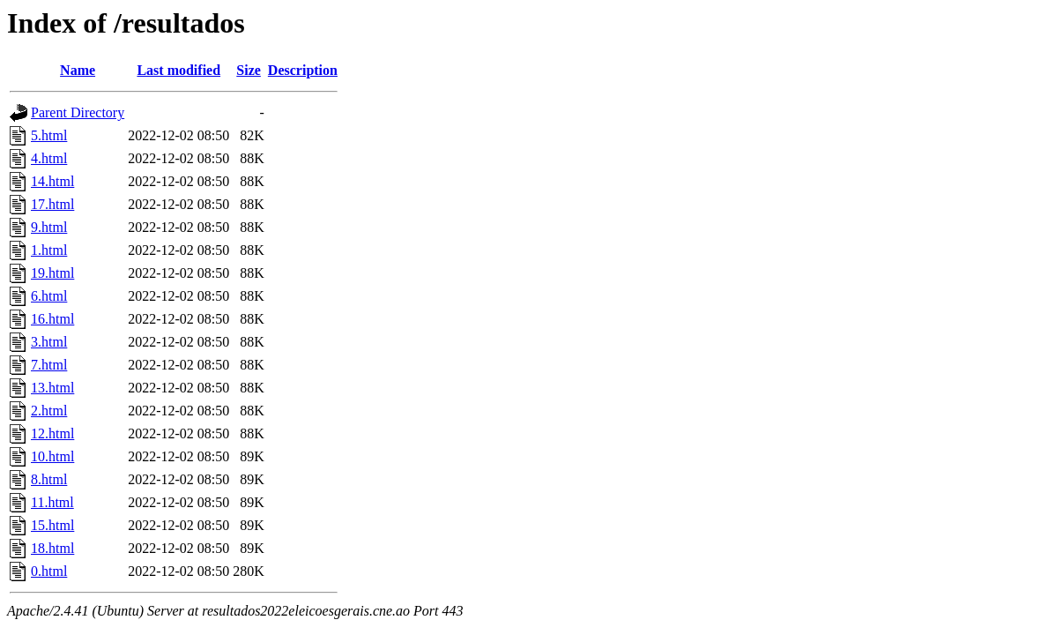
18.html (52, 548)
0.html (49, 571)
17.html (52, 204)
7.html (49, 364)
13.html (52, 387)
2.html (49, 410)
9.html (49, 227)
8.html (49, 479)
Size (248, 70)
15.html (52, 525)
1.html (49, 250)
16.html (52, 318)
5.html (49, 135)
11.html (52, 502)
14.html (52, 181)
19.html (52, 272)
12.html (52, 433)
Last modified (178, 70)
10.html (52, 456)
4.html (49, 158)
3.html (49, 341)
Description (303, 70)
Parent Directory (77, 112)
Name (77, 70)
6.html (49, 295)
